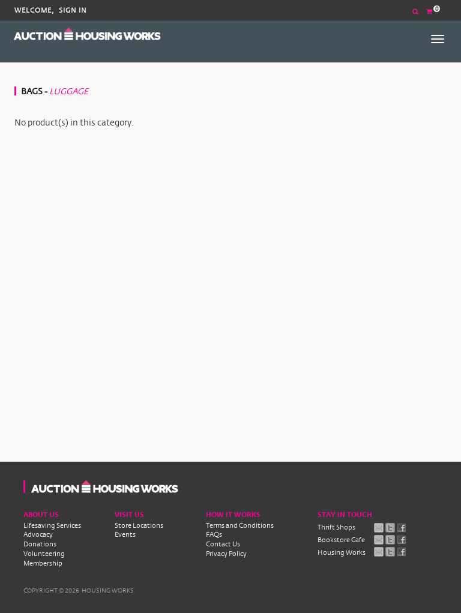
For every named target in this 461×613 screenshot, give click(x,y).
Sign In (73, 10)
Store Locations (139, 525)
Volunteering (44, 553)
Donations (39, 544)
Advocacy (38, 534)
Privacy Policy (226, 553)
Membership (42, 563)
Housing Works (342, 552)
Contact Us (223, 544)
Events (125, 534)
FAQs (214, 534)
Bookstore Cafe (341, 540)
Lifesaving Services (52, 525)
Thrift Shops (336, 527)
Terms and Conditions (240, 525)
